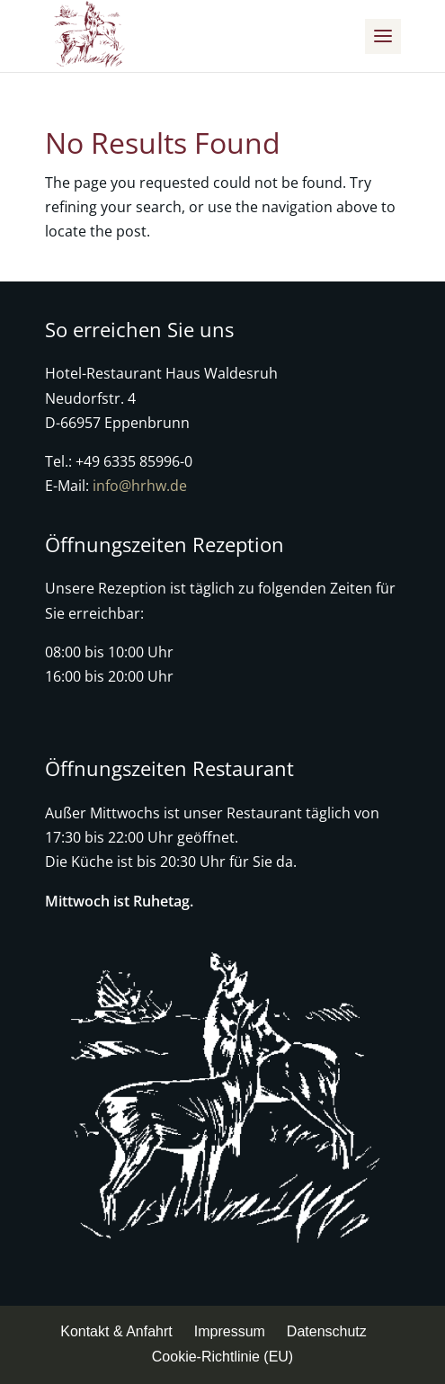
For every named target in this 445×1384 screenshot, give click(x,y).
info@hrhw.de (140, 486)
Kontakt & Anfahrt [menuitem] (116, 1331)
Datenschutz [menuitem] (327, 1331)
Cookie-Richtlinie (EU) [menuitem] (222, 1356)
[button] (383, 36)
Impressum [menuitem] (229, 1331)
